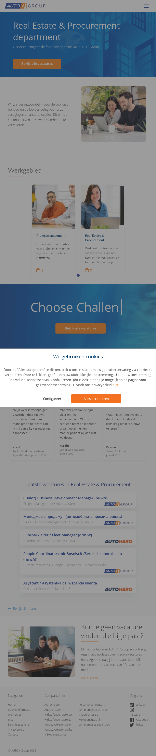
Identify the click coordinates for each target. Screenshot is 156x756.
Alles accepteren (96, 398)
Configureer (52, 398)
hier (116, 385)
